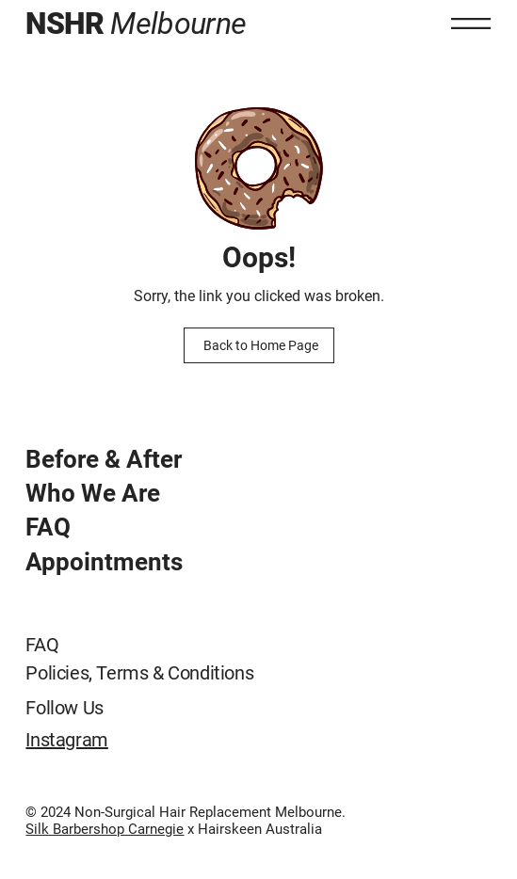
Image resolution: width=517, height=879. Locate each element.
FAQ (48, 527)
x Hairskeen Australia (253, 829)
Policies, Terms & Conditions (139, 673)
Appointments (104, 562)
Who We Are (92, 493)
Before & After (103, 459)
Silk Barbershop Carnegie (104, 829)
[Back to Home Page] (259, 345)
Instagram (66, 739)
